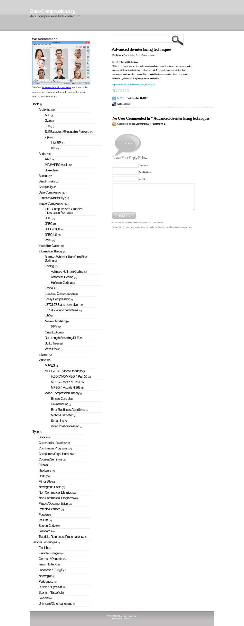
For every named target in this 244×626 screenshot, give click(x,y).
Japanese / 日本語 (52, 570)
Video (44, 360)
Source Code (49, 525)
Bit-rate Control (62, 398)
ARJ (49, 115)
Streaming (59, 420)
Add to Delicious (123, 104)
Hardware (47, 470)
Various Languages (45, 542)
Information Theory (52, 251)
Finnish (44, 547)
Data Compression (53, 192)
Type (36, 431)
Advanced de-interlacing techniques (141, 49)
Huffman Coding (63, 282)
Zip (49, 137)
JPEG (50, 223)
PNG (50, 240)
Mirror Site (47, 481)
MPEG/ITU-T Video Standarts (65, 371)
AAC (49, 159)
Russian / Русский (52, 587)
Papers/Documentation (144, 55)
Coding (51, 266)
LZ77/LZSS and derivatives (64, 304)
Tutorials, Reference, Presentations (63, 536)
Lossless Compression (61, 293)
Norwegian (47, 576)
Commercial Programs (55, 448)
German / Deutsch (52, 559)
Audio (44, 153)
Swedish (45, 598)
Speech (51, 170)
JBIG (50, 218)
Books (44, 437)
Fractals (51, 288)
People (45, 514)
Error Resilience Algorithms (69, 409)
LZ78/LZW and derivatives (63, 310)
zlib (54, 148)
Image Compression (54, 203)
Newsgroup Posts (52, 487)
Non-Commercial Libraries (57, 492)
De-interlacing (129, 55)
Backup (45, 176)
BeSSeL (120, 98)
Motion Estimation (63, 415)
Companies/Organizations (57, 454)
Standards (47, 531)
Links (44, 476)
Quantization (54, 332)
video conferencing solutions (56, 87)
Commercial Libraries (54, 443)
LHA (49, 126)
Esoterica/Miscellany (54, 198)
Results (45, 520)
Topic (37, 104)
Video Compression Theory (63, 393)
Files (43, 465)
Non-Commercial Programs (58, 498)
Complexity (47, 187)
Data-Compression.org (52, 11)
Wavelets (52, 349)
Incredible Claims (51, 246)
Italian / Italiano (49, 564)
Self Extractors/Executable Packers (68, 131)
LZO (49, 316)
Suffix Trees (54, 343)
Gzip (49, 120)
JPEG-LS (52, 234)
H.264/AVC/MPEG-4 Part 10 (71, 376)
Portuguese (48, 581)
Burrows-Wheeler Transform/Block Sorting (66, 258)
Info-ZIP (57, 142)
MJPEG (51, 365)
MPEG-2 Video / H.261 (67, 382)
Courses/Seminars (52, 459)
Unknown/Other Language (57, 603)
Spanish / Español (51, 592)
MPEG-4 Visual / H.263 (67, 387)
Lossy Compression (59, 299)
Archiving (47, 109)
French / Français (51, 553)
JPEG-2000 (54, 229)
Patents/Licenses (51, 509)
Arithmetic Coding (64, 277)
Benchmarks (48, 181)
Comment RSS (142, 124)
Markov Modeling (57, 321)
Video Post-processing (66, 426)
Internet (45, 354)
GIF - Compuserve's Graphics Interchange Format (63, 210)
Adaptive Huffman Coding (69, 271)
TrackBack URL (158, 124)
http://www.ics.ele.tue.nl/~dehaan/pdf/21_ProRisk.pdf (133, 84)
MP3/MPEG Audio (58, 165)
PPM (56, 327)
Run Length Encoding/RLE (63, 338)
